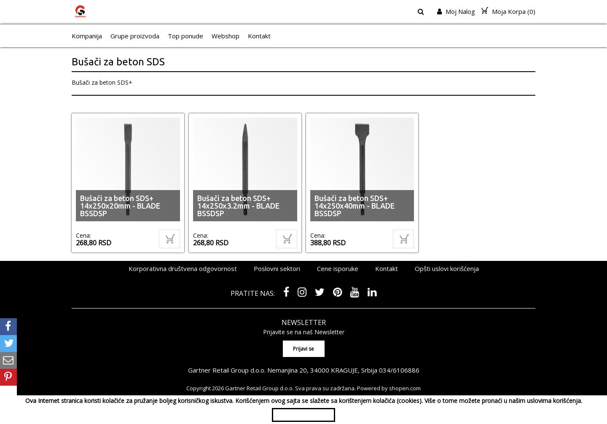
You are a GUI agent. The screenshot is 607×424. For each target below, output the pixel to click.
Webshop (225, 36)
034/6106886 (399, 370)
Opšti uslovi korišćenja (447, 268)
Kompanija (87, 36)
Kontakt (259, 36)
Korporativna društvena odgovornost (183, 268)
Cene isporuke (337, 268)
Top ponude (185, 36)
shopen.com (405, 388)
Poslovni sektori (277, 268)
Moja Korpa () (508, 11)
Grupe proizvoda (134, 36)
